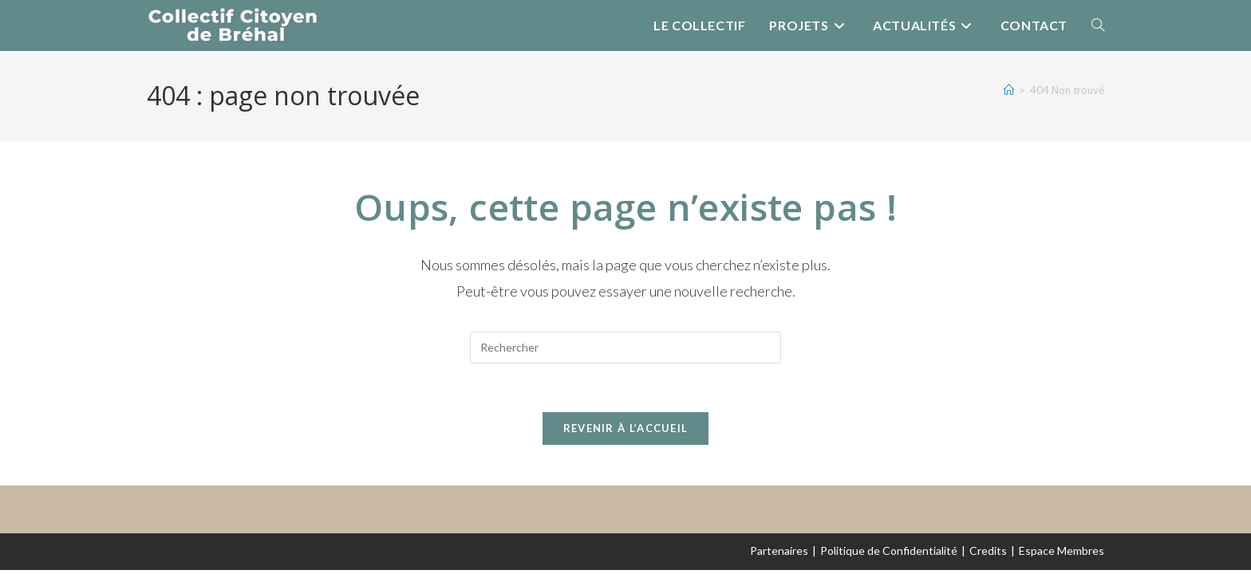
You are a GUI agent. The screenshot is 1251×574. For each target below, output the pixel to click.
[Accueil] (1009, 90)
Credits (988, 550)
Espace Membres (1061, 550)
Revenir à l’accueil (626, 428)
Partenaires (779, 550)
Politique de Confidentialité (888, 550)
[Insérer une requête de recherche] (625, 348)
